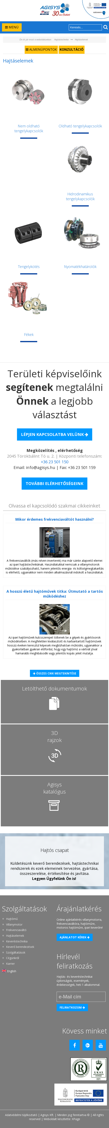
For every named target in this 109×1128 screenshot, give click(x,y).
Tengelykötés (29, 266)
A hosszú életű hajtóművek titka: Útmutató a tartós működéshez (54, 594)
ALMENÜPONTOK (41, 49)
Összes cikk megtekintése (54, 673)
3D (54, 736)
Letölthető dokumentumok (54, 688)
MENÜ (12, 27)
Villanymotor (14, 924)
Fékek (29, 334)
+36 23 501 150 (54, 462)
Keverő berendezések (20, 947)
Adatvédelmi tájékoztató (21, 1115)
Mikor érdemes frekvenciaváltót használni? (54, 519)
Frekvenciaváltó (16, 930)
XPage (76, 1119)
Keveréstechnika (17, 941)
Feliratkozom (72, 1007)
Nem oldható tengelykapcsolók (28, 128)
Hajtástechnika (61, 39)
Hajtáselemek (81, 39)
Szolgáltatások (15, 952)
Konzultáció (72, 49)
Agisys (54, 788)
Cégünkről (12, 958)
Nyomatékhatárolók (80, 266)
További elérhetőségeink (54, 483)
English (11, 971)
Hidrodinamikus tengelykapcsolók (80, 196)
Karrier (10, 964)
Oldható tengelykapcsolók (80, 126)
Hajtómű (12, 919)
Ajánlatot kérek (75, 937)
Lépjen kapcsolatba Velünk (54, 434)
